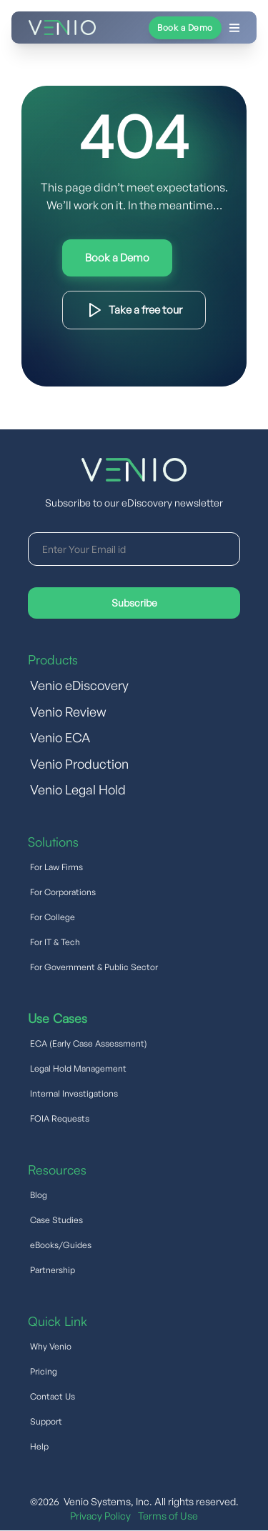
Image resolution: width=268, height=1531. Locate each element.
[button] (170, 27)
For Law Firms (56, 867)
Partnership (52, 1270)
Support (46, 1421)
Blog (38, 1195)
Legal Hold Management (78, 1068)
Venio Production (79, 764)
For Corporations (63, 892)
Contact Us (52, 1396)
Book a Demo (185, 27)
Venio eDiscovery (79, 685)
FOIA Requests (59, 1118)
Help (39, 1446)
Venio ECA (60, 737)
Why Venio (50, 1346)
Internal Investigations (74, 1093)
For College (52, 917)
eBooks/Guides (60, 1245)
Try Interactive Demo (117, 258)
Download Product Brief (134, 310)
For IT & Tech (55, 942)
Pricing (43, 1371)
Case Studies (56, 1220)
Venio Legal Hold (78, 789)
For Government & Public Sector (94, 967)
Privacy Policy (100, 1516)
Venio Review (68, 711)
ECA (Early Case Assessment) (88, 1043)
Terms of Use (168, 1516)
